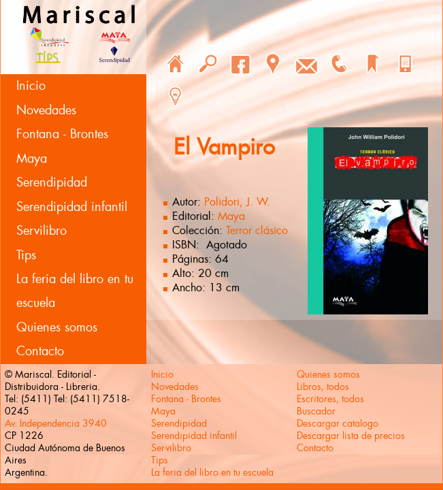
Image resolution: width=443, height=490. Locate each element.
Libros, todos (323, 386)
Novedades (46, 110)
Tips (26, 255)
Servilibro (41, 231)
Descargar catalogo (337, 423)
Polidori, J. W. (237, 202)
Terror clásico (257, 230)
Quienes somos (56, 327)
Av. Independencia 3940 (56, 423)
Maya (31, 158)
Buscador (316, 411)
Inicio (31, 86)
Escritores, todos (330, 399)
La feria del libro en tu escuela (74, 291)
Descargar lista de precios (351, 435)
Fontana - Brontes (62, 134)
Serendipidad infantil (71, 207)
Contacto (40, 351)
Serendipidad (51, 182)
